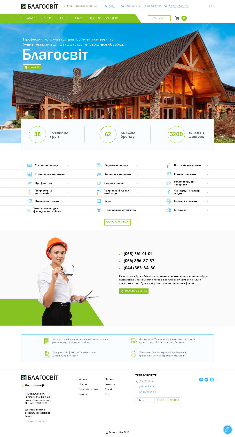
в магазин (31, 67)
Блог (107, 394)
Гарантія (83, 394)
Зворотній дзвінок (178, 5)
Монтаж (46, 18)
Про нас (95, 18)
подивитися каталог (117, 222)
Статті (79, 18)
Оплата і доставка (88, 389)
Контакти (111, 18)
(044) (139, 268)
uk (211, 6)
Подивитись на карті (36, 421)
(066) (153, 6)
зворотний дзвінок (134, 291)
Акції (63, 18)
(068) (133, 6)
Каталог (83, 379)
